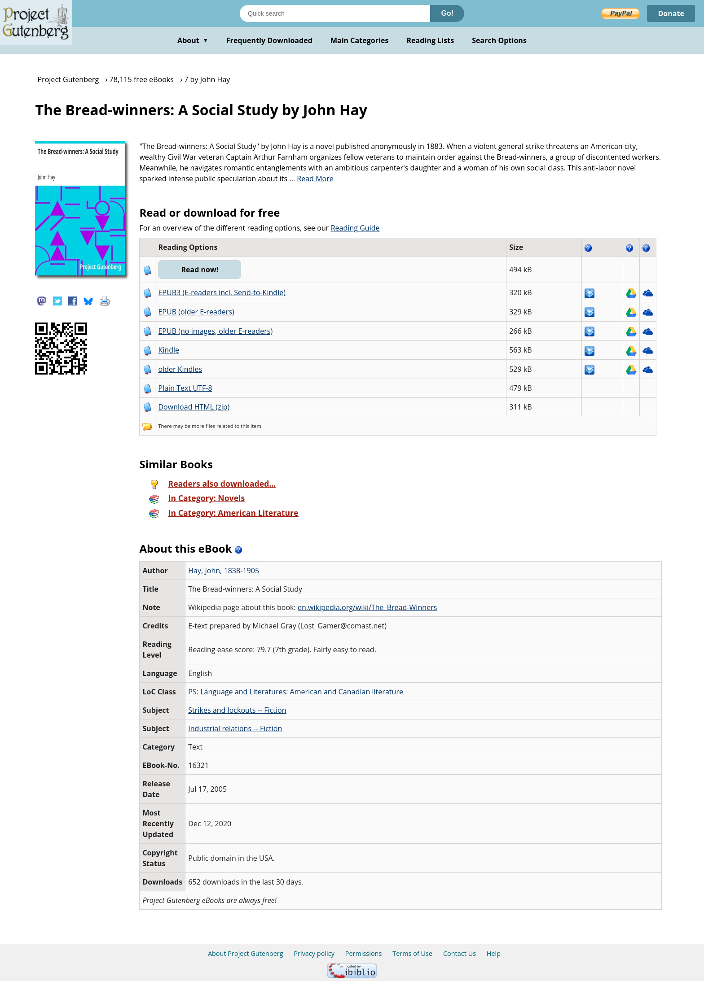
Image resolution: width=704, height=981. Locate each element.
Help (494, 953)
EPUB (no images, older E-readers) (215, 331)
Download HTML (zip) (193, 407)
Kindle (168, 350)
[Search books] (335, 13)
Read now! (199, 270)
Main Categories (359, 40)
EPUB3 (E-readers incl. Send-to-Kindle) (222, 292)
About (192, 40)
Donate (671, 13)
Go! (447, 13)
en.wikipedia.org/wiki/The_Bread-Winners (367, 607)
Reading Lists (430, 40)
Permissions (363, 953)
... (311, 178)
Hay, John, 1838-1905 (223, 571)
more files (203, 426)
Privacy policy (314, 953)
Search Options (499, 40)
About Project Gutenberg (245, 953)
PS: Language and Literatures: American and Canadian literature (295, 692)
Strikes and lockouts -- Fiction (237, 710)
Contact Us (459, 953)
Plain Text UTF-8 (185, 388)
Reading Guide (355, 228)
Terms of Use (412, 953)
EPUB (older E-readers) (196, 312)
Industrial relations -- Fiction (235, 728)
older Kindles (180, 369)
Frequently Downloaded (269, 40)
